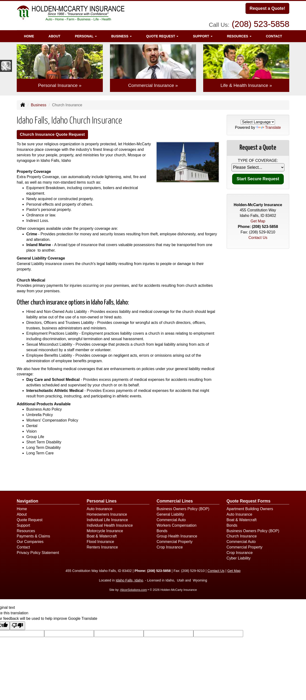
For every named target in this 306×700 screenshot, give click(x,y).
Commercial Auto (171, 521)
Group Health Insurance (177, 537)
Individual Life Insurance (107, 521)
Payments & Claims (33, 537)
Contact (274, 35)
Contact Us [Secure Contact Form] (257, 238)
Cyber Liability (239, 559)
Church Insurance (242, 537)
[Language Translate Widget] (258, 121)
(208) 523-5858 (260, 22)
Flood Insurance (100, 542)
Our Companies (30, 542)
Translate (268, 127)
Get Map (258, 221)
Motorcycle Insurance (105, 531)
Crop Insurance (170, 548)
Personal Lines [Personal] (102, 501)
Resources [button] (239, 35)
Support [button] (203, 35)
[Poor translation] (17, 626)
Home (29, 35)
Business (38, 105)
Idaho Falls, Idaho (129, 581)
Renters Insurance (102, 548)
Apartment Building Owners (250, 510)
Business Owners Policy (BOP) (183, 510)
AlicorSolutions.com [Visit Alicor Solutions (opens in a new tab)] (133, 590)
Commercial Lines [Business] (175, 501)
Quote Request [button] (162, 35)
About (54, 35)
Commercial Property (174, 542)
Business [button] (121, 35)
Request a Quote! (267, 8)
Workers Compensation (177, 526)
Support (23, 526)
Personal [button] (86, 35)
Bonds (162, 531)
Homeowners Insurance (107, 515)
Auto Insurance (100, 510)
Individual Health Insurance (110, 526)
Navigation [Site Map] (27, 501)
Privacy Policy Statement (38, 553)
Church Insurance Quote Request (56, 134)
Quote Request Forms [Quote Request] (249, 501)
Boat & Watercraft (102, 537)
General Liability (170, 515)
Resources (26, 531)
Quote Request (30, 521)
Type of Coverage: (258, 160)
